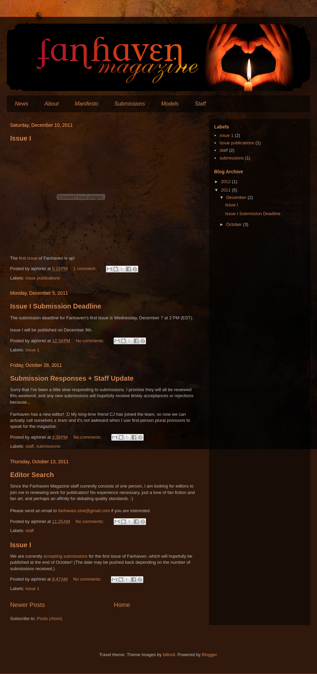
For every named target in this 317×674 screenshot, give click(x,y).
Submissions (129, 104)
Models (170, 104)
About (52, 104)
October (234, 224)
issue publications (43, 278)
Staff (200, 104)
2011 (226, 190)
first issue (28, 258)
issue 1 (32, 349)
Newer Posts (27, 605)
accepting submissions (66, 556)
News (21, 104)
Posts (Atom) (49, 618)
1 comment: (86, 268)
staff (30, 446)
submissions (48, 446)
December (237, 197)
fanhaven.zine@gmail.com (84, 510)
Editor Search (32, 474)
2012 (226, 181)
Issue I (20, 138)
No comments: (90, 340)
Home (122, 605)
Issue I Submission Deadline (55, 306)
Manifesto (86, 104)
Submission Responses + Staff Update (72, 378)
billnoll (169, 654)
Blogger (209, 654)
